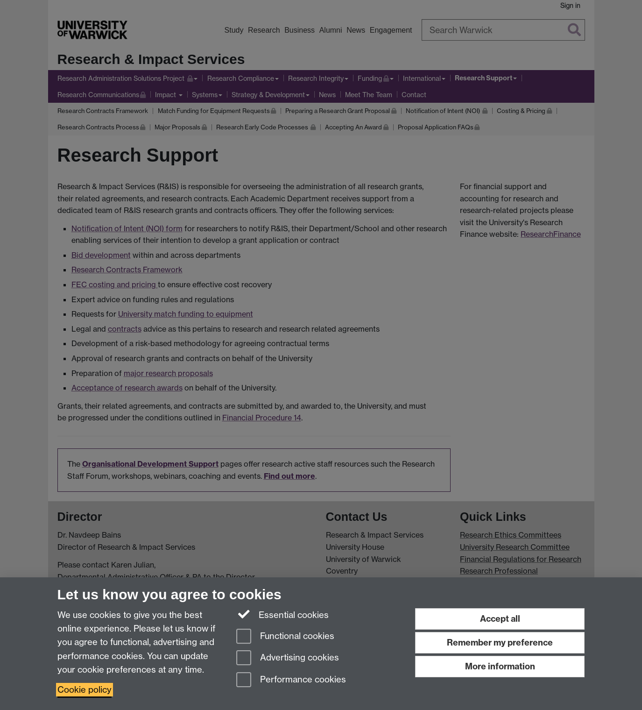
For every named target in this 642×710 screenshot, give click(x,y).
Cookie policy (84, 689)
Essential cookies (282, 614)
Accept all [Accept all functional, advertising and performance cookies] (500, 618)
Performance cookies (291, 680)
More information (500, 666)
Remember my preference (500, 642)
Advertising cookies (287, 658)
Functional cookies (285, 637)
